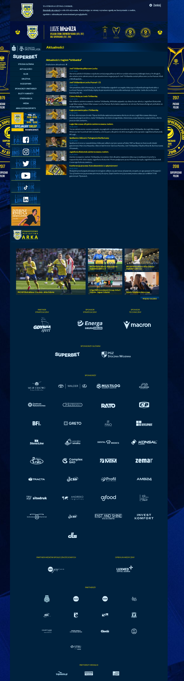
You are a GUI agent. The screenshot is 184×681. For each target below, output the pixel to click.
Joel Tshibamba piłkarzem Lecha (83, 68)
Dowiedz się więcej (51, 10)
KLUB (25, 74)
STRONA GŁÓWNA (26, 64)
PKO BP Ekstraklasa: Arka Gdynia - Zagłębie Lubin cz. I (140, 267)
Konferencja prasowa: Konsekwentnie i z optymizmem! (93, 165)
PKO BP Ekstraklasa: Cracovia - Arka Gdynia (36, 292)
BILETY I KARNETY (25, 93)
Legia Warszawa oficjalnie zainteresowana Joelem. (91, 124)
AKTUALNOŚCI (26, 69)
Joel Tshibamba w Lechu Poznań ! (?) (85, 82)
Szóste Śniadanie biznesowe (138, 292)
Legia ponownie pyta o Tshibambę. (84, 110)
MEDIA (26, 103)
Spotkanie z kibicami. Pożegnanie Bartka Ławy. (89, 138)
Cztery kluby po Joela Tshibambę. (83, 96)
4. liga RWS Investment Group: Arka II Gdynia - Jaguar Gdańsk (105, 291)
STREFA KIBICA (26, 98)
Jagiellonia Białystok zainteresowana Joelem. (89, 152)
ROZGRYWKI (25, 84)
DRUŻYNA (26, 79)
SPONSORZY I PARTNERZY (26, 89)
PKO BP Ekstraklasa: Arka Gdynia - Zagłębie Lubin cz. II (104, 267)
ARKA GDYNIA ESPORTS (26, 108)
